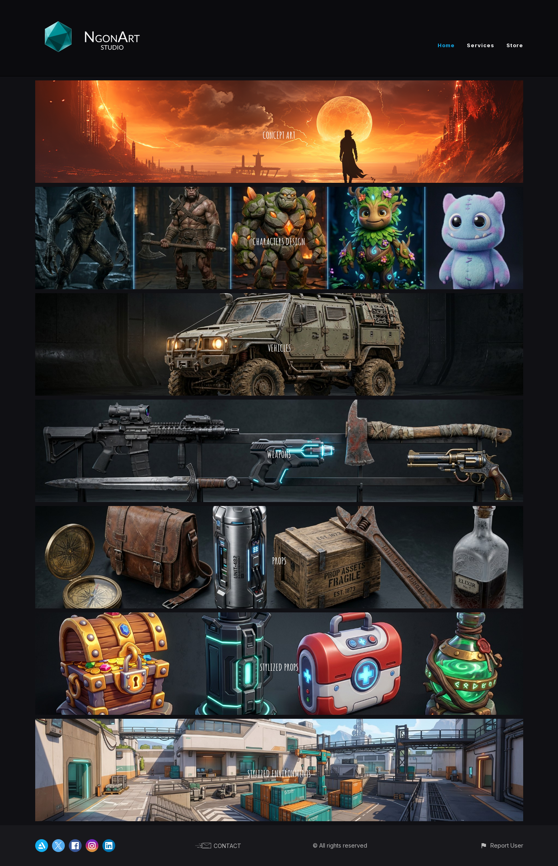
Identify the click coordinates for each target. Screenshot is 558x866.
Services (480, 45)
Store (514, 45)
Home (446, 45)
